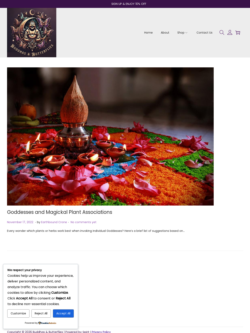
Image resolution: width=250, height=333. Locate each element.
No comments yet (83, 222)
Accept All (63, 313)
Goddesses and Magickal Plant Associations (59, 212)
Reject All (41, 313)
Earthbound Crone (54, 222)
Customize (18, 313)
